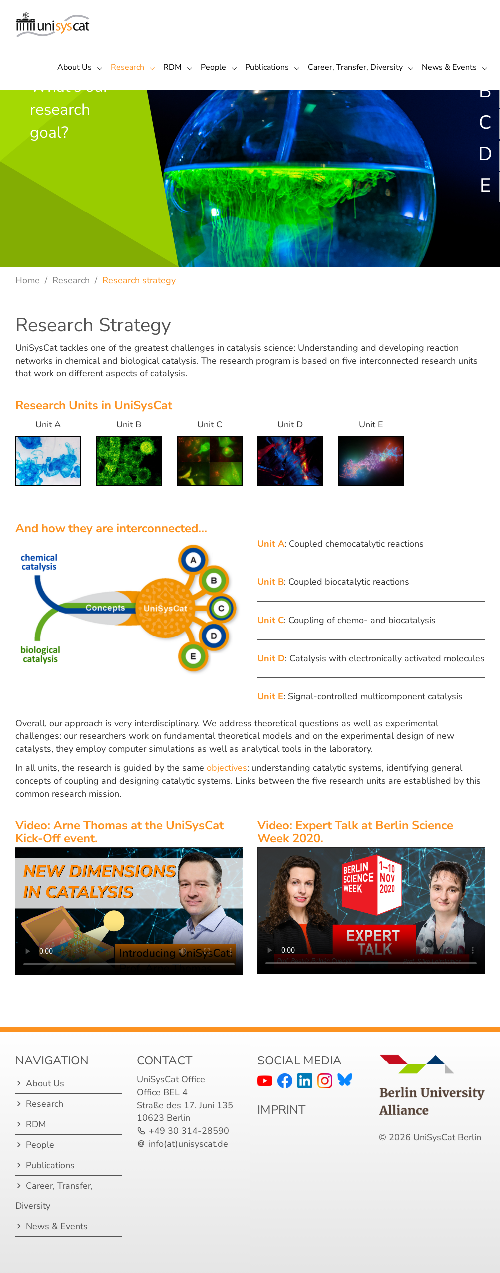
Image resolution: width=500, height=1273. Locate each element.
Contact (164, 1060)
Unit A (270, 544)
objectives (227, 768)
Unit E (270, 696)
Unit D (271, 658)
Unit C (270, 620)
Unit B (270, 582)
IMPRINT (281, 1110)
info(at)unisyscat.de (188, 1144)
